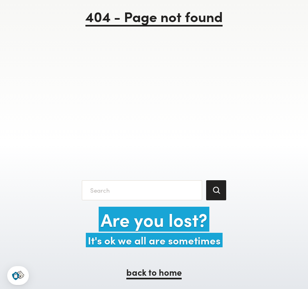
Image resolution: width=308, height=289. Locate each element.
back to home (154, 272)
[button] (18, 275)
